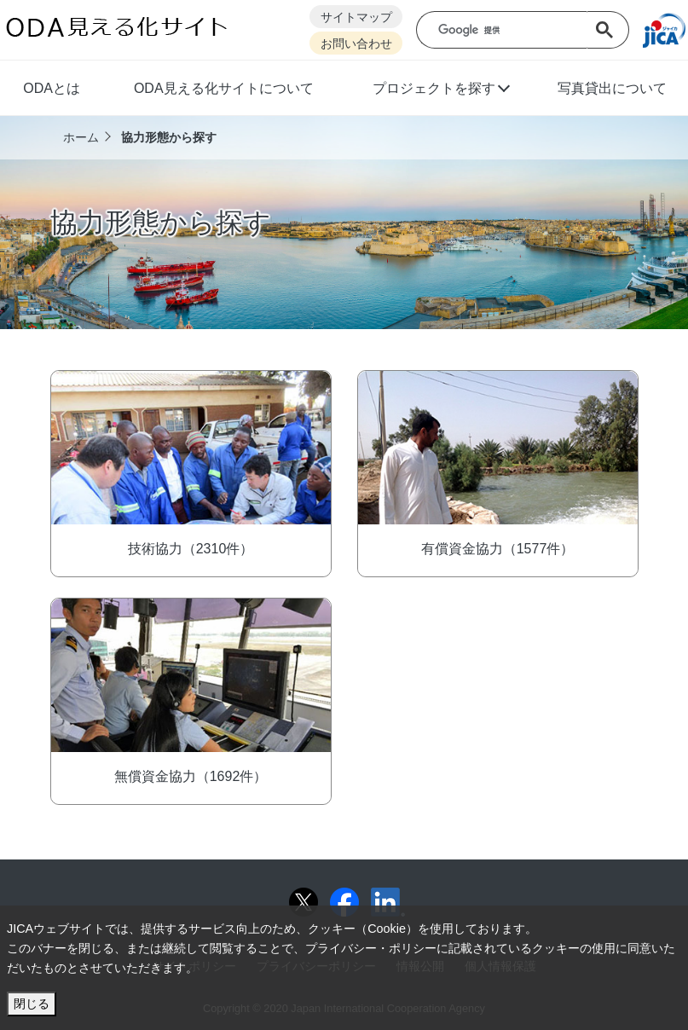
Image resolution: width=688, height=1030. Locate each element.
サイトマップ (356, 17)
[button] (440, 90)
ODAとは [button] (51, 88)
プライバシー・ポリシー (371, 948)
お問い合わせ (356, 44)
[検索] (513, 30)
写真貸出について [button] (612, 88)
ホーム (81, 137)
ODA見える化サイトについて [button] (224, 88)
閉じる (31, 1003)
